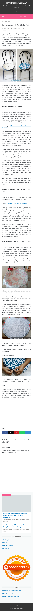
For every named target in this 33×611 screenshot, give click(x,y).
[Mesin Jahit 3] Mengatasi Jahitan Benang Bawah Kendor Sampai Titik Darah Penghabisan (15, 515)
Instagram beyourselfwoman (11, 596)
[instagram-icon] (16, 11)
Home (16, 605)
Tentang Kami (7, 540)
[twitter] (11, 432)
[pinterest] (16, 432)
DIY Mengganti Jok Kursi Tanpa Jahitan (16, 203)
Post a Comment (6, 30)
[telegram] (28, 432)
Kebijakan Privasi (8, 545)
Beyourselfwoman (16, 3)
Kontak (5, 542)
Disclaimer (6, 548)
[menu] (4, 17)
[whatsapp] (22, 432)
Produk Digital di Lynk (9, 593)
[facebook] (5, 432)
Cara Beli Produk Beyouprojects (12, 591)
